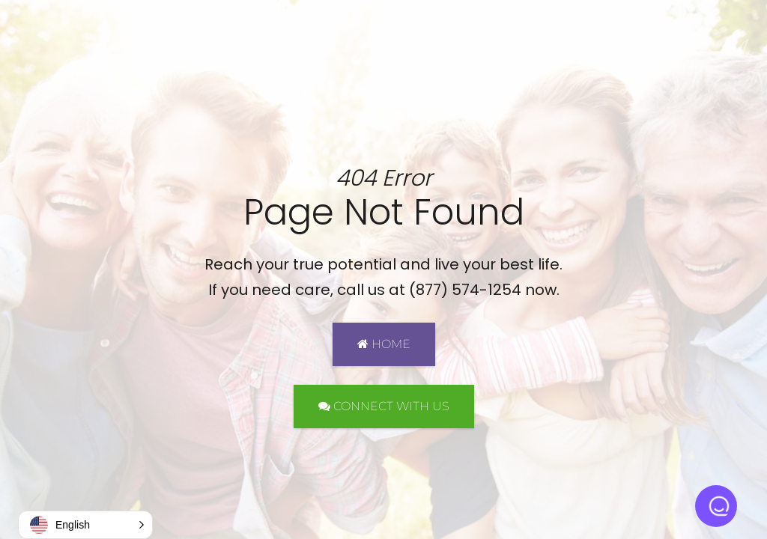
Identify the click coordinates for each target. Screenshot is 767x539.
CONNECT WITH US (383, 406)
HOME (383, 344)
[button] (85, 524)
